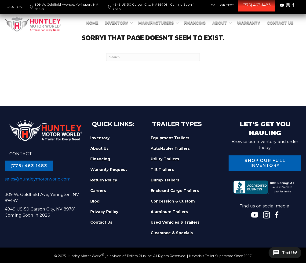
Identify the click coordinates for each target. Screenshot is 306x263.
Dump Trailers (165, 180)
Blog (95, 201)
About (219, 23)
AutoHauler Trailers (170, 148)
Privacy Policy (104, 212)
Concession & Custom (173, 201)
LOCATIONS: (15, 7)
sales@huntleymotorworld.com (38, 179)
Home (92, 23)
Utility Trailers (165, 159)
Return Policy (103, 180)
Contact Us (280, 23)
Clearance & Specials (172, 233)
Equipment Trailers (170, 138)
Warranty (248, 23)
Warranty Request (108, 169)
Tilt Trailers (162, 169)
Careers (98, 190)
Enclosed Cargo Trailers (175, 190)
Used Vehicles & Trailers (175, 222)
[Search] (153, 57)
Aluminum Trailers (169, 212)
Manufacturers (156, 23)
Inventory (116, 23)
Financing (195, 23)
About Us (99, 148)
